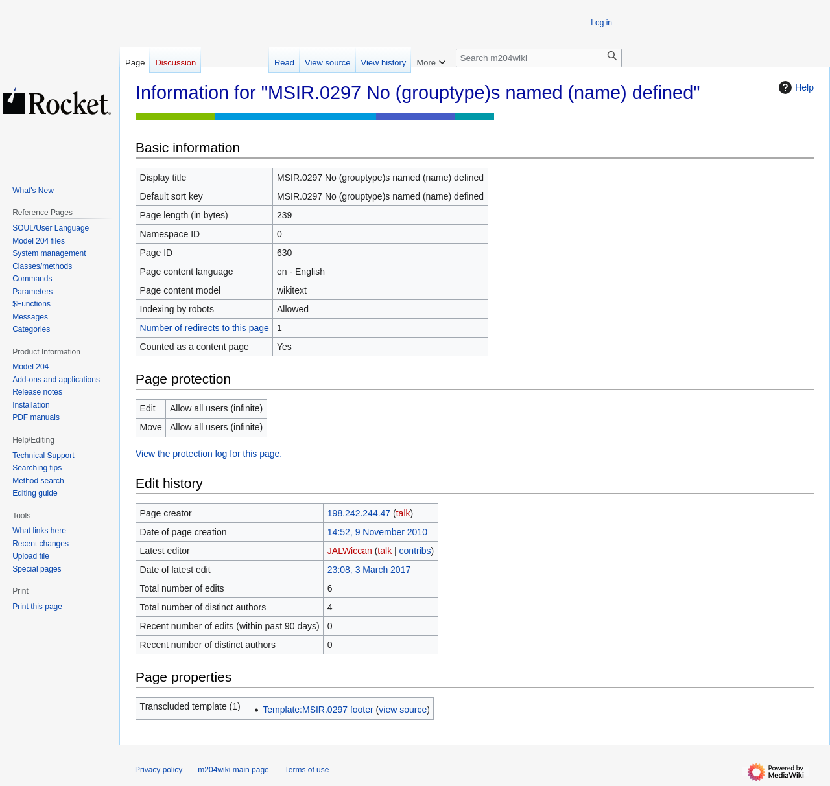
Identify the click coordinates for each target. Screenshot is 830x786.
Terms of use (307, 769)
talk (403, 513)
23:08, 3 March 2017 (368, 569)
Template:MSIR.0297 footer (318, 709)
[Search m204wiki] (539, 58)
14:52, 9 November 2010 (377, 532)
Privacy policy (158, 769)
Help (795, 87)
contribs (415, 551)
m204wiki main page (233, 769)
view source (403, 709)
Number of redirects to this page (204, 328)
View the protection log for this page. (209, 453)
